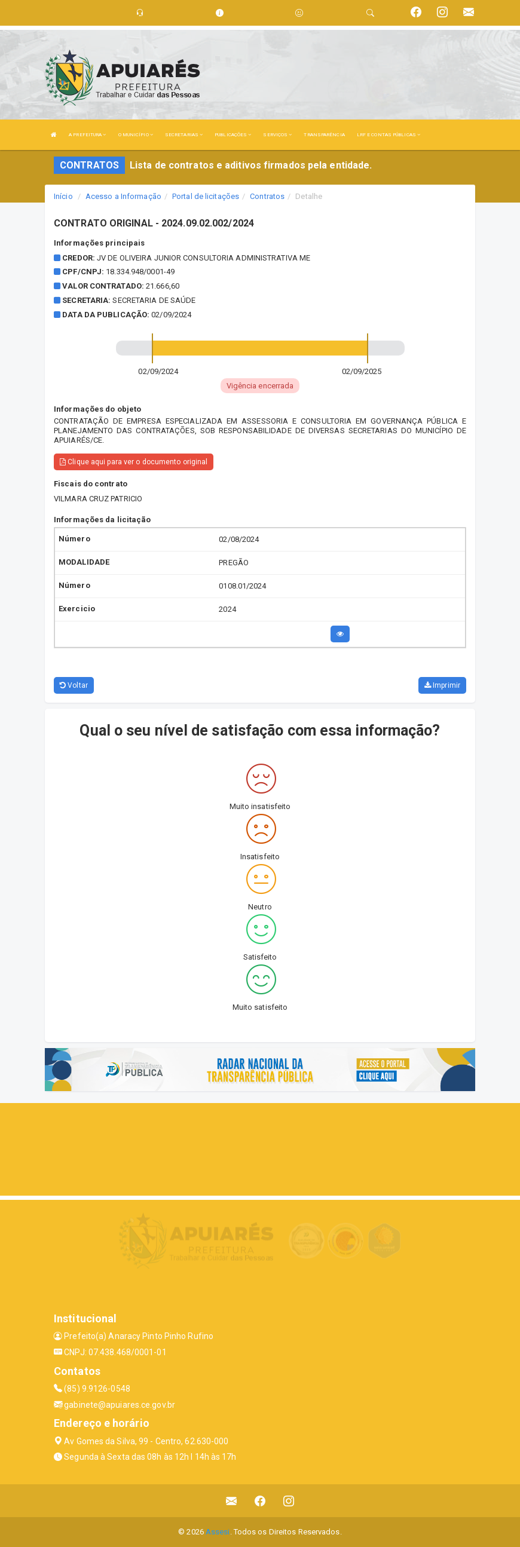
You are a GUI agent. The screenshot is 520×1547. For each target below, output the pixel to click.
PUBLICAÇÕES (233, 134)
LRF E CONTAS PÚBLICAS (388, 134)
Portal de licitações (205, 196)
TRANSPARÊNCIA (324, 134)
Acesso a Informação (123, 196)
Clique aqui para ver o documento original (133, 462)
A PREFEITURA (87, 134)
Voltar (74, 685)
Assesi (218, 1531)
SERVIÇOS (277, 134)
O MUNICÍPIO (135, 134)
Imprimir (442, 685)
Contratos (267, 196)
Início (63, 196)
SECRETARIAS (184, 134)
